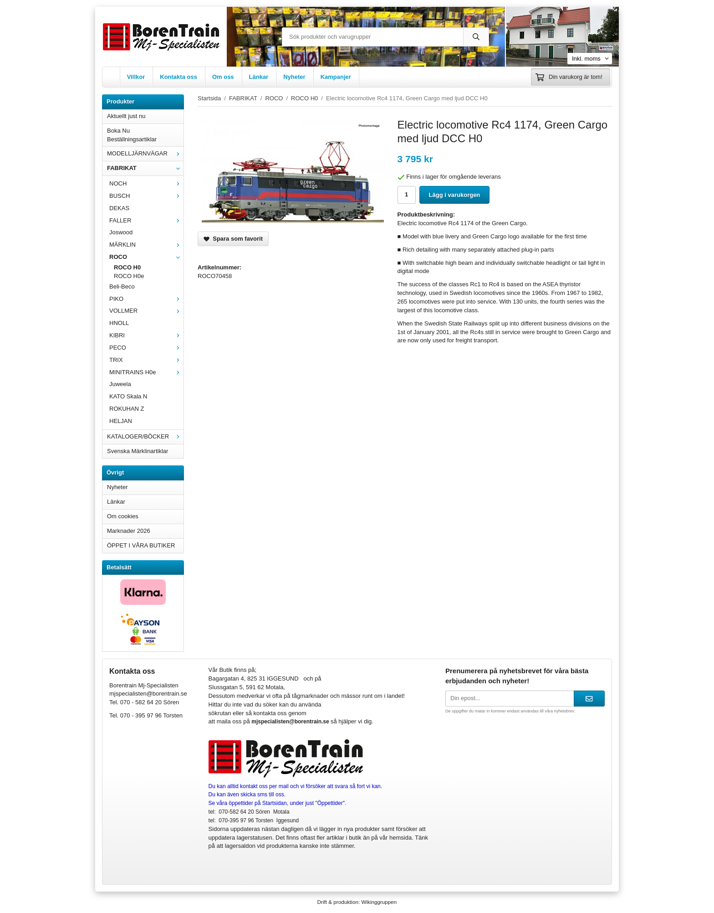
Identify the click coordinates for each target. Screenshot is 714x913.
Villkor (136, 76)
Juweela (120, 384)
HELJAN (120, 421)
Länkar (259, 76)
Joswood (121, 232)
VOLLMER (146, 310)
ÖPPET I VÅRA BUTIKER (141, 545)
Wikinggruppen (379, 902)
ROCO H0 (127, 267)
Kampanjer (336, 76)
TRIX (146, 359)
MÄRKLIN (146, 244)
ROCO (146, 256)
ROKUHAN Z (126, 408)
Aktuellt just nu (126, 116)
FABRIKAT (145, 168)
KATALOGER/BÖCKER (145, 436)
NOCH (146, 183)
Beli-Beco (122, 286)
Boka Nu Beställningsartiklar (132, 135)
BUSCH (146, 195)
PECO (146, 347)
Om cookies (122, 516)
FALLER (146, 220)
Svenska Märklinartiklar (137, 451)
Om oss (223, 76)
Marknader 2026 (128, 530)
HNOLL (119, 323)
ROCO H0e (129, 276)
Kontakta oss (178, 76)
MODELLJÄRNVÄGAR (145, 153)
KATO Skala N (128, 396)
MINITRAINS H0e (146, 372)
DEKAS (119, 208)
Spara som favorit (233, 238)
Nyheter (294, 76)
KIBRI (146, 335)
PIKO (146, 298)
